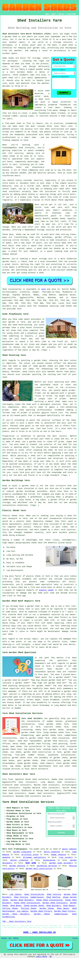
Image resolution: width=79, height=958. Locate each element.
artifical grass (29, 855)
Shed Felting (54, 894)
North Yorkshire (39, 769)
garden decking (17, 866)
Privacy (75, 938)
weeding (6, 857)
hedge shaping (58, 855)
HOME (47, 14)
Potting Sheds (10, 908)
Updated (15, 938)
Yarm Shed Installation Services (28, 802)
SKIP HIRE (30, 863)
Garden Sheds (47, 908)
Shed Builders (53, 906)
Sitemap (3, 938)
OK (50, 957)
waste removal (69, 849)
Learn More (41, 957)
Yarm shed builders (31, 718)
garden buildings (25, 491)
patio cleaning (52, 852)
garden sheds (56, 730)
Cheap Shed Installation (49, 900)
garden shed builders (61, 863)
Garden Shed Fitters (41, 911)
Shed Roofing (53, 897)
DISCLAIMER (71, 14)
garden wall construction (39, 869)
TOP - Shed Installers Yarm (16, 921)
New (10, 938)
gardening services (47, 866)
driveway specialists (34, 857)
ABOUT (53, 14)
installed (38, 328)
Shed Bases (15, 906)
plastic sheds (46, 590)
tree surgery (66, 857)
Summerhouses (37, 897)
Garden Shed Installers (54, 903)
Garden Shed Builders (22, 900)
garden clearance (22, 852)
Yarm (43, 289)
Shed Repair (69, 906)
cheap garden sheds (27, 763)
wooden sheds (57, 732)
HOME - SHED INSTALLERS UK (39, 932)
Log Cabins (15, 894)
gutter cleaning (19, 860)
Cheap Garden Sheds (34, 906)
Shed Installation (34, 894)
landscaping (49, 860)
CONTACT (61, 14)
